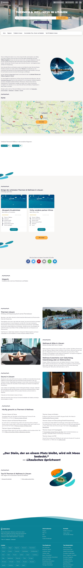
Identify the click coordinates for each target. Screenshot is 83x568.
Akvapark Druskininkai (11, 210)
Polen (24, 558)
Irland (3, 554)
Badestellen (34, 89)
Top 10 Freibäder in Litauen (51, 33)
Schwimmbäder (4, 90)
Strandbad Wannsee (67, 559)
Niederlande (10, 558)
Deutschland (32, 547)
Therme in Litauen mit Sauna (21, 418)
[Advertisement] (40, 46)
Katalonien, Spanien (46, 549)
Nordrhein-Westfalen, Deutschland (49, 557)
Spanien (3, 565)
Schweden (11, 561)
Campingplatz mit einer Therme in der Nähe (53, 432)
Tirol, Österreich (45, 547)
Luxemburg (34, 554)
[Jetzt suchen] (62, 18)
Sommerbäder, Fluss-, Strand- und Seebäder (34, 33)
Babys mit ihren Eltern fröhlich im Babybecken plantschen (17, 432)
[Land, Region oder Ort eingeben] (35, 18)
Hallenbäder (11, 90)
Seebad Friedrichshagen (68, 551)
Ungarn (17, 565)
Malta (3, 558)
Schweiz (18, 561)
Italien (8, 554)
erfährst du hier (62, 439)
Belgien (10, 547)
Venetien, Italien (45, 553)
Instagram (13, 539)
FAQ (43, 534)
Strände (21, 90)
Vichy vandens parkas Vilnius (41, 210)
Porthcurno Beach (67, 547)
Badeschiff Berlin (66, 563)
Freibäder (16, 90)
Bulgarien (17, 547)
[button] (58, 2)
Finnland (10, 551)
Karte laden (41, 121)
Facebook (8, 539)
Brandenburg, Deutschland (48, 561)
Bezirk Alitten (5, 212)
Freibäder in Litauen (18, 33)
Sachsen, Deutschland (47, 563)
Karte (4, 33)
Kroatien (15, 554)
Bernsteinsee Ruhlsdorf (68, 564)
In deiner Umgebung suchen (41, 22)
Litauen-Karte (12, 74)
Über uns (44, 532)
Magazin (44, 530)
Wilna (37, 212)
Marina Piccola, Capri (67, 549)
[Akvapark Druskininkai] (14, 201)
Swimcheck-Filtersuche (6, 80)
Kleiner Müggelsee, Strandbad (69, 555)
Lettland (21, 554)
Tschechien (10, 565)
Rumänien (4, 561)
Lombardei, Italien (46, 551)
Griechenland (25, 551)
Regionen (9, 33)
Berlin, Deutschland (46, 559)
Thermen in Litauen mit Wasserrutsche (23, 425)
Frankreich (17, 551)
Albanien (4, 547)
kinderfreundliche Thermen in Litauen (50, 418)
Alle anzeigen (41, 237)
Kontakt (44, 536)
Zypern (23, 565)
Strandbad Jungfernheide (68, 553)
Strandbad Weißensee (68, 561)
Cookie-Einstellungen (47, 538)
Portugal (31, 558)
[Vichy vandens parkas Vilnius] (41, 201)
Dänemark (24, 547)
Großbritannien (34, 551)
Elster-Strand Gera (67, 566)
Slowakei (25, 561)
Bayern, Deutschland (46, 555)
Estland (3, 551)
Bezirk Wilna (32, 212)
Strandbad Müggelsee (68, 557)
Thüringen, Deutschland (47, 564)
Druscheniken (12, 212)
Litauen (41, 9)
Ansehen (13, 229)
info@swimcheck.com (67, 530)
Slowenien (32, 561)
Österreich (18, 558)
